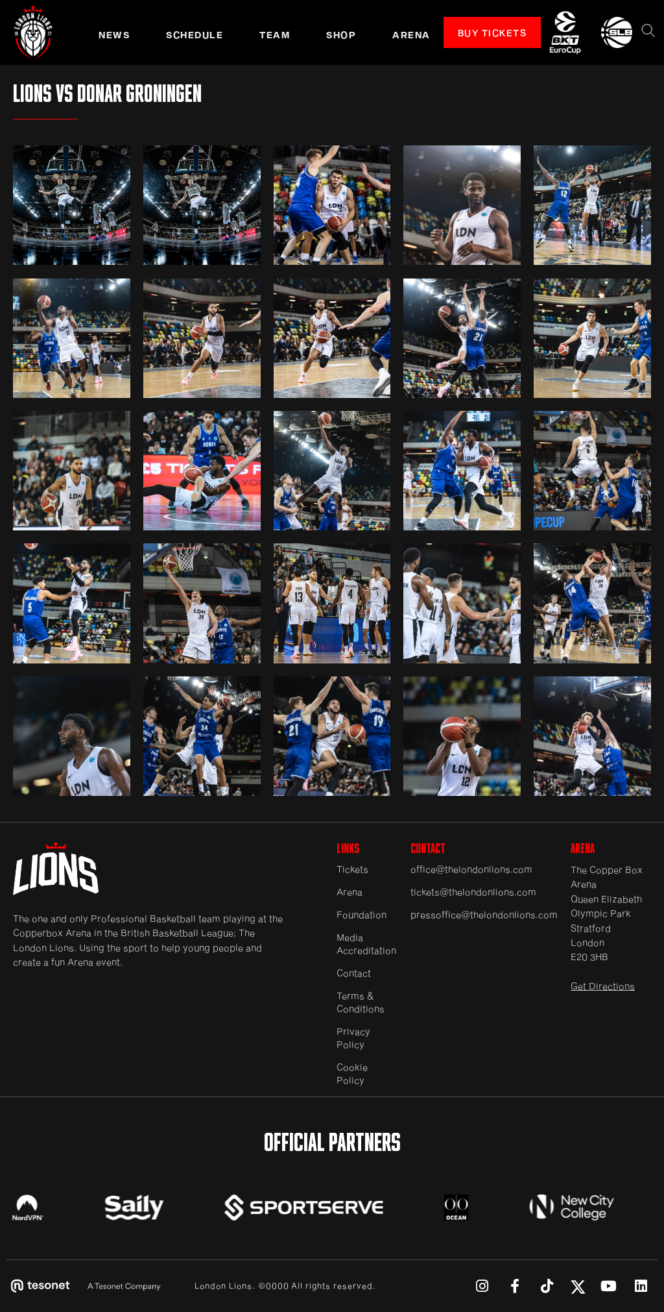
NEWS (114, 34)
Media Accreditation (366, 944)
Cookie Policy (352, 1073)
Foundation (361, 914)
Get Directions (603, 985)
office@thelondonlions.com (471, 868)
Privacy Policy (353, 1038)
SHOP (341, 34)
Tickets (352, 868)
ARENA (411, 34)
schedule (194, 34)
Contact (354, 972)
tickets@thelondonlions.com (473, 891)
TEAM (274, 34)
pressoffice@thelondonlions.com (484, 914)
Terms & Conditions (361, 1002)
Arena (349, 891)
